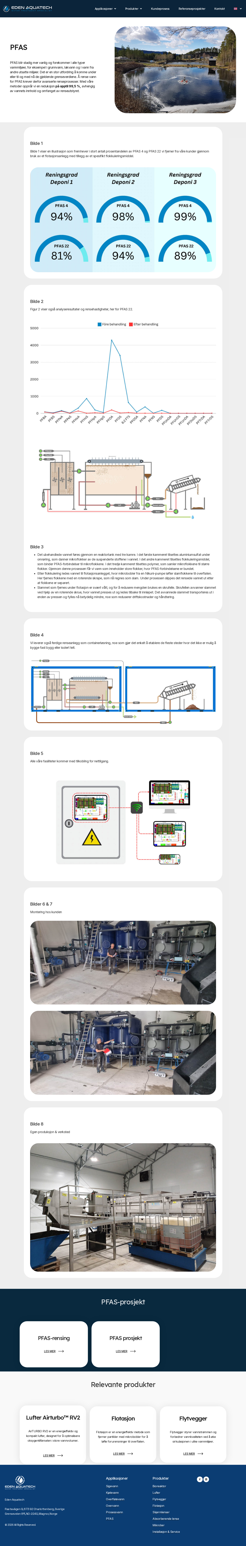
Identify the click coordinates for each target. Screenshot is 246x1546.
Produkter (133, 8)
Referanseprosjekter (191, 8)
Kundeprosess (160, 8)
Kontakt (219, 8)
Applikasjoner (105, 8)
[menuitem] (237, 8)
